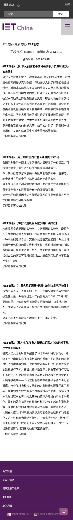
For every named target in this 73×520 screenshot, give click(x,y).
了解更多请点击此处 (14, 136)
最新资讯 (20, 44)
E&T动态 (33, 44)
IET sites (9, 4)
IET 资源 (7, 44)
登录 (67, 4)
